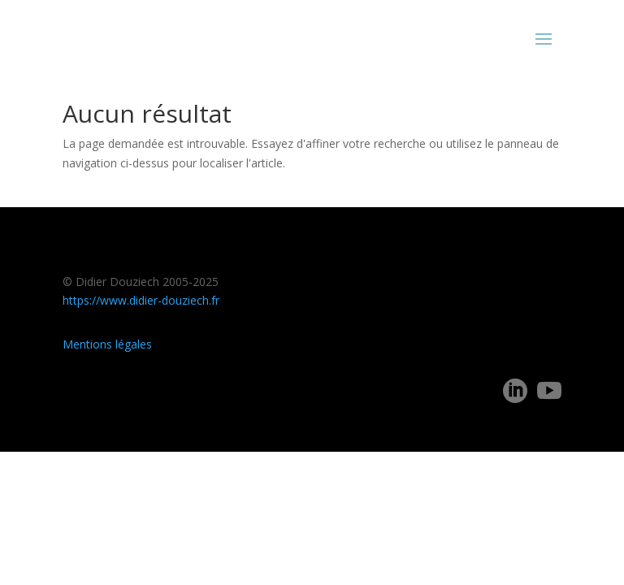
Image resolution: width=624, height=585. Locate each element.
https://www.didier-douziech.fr (141, 300)
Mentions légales (107, 344)
